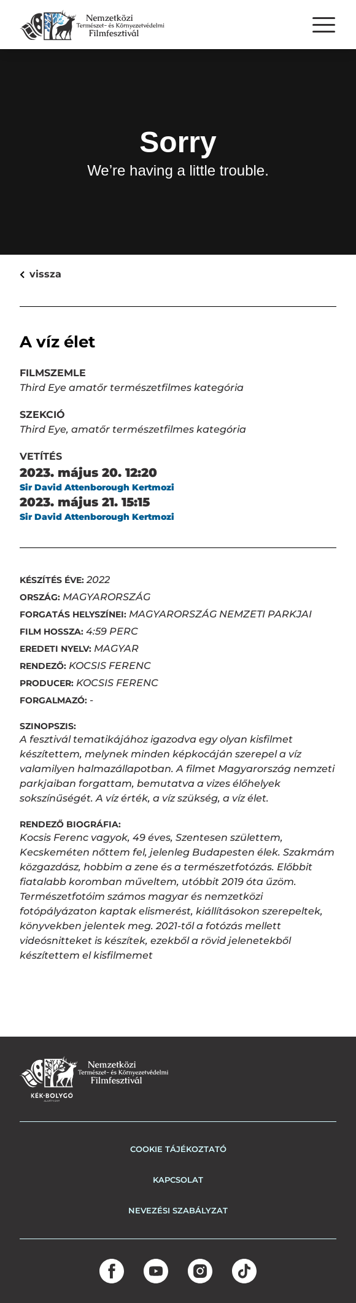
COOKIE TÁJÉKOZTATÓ (178, 1149)
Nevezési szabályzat (178, 1210)
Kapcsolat (178, 1180)
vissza (27, 274)
